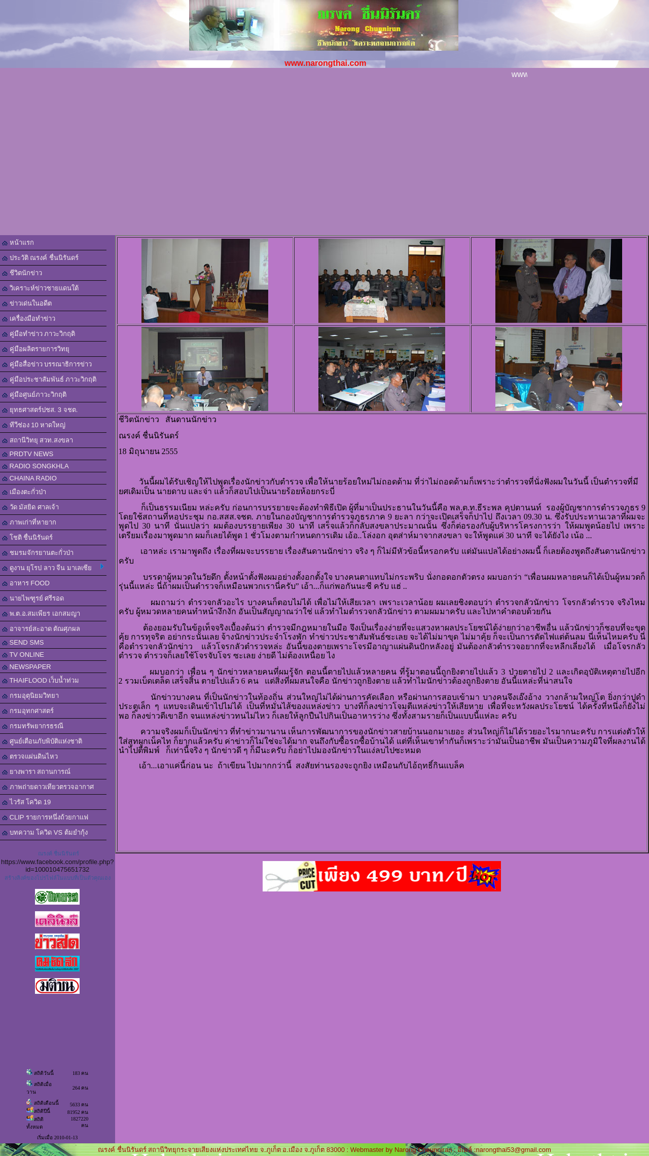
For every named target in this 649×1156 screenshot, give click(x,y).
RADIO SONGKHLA (35, 466)
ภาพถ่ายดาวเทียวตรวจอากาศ (48, 787)
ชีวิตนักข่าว (22, 273)
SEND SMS (23, 642)
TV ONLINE (23, 654)
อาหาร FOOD (26, 583)
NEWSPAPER (26, 666)
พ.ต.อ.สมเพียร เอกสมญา (41, 613)
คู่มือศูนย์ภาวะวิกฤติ (34, 394)
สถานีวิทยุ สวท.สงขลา (37, 440)
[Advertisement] (324, 159)
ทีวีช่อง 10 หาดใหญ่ (33, 425)
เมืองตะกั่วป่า (24, 492)
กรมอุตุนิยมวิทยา (30, 695)
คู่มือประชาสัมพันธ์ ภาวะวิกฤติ (49, 379)
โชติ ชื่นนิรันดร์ (27, 537)
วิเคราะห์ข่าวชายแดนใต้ (40, 288)
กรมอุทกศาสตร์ (28, 711)
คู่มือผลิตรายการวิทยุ (35, 349)
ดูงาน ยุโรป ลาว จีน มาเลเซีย (53, 568)
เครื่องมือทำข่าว (28, 318)
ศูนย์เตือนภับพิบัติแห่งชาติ (42, 741)
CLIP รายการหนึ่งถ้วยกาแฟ (45, 817)
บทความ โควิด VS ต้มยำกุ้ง (45, 832)
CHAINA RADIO (29, 478)
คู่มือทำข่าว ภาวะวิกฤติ (38, 334)
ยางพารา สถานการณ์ (36, 771)
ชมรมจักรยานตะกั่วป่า (38, 552)
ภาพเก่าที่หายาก (29, 522)
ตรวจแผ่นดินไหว (30, 756)
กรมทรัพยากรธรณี (32, 726)
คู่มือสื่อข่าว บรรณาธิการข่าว (47, 364)
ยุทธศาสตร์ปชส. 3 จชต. (40, 410)
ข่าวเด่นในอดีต (27, 303)
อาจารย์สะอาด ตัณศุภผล (41, 628)
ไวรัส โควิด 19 (26, 802)
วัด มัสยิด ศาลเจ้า (30, 507)
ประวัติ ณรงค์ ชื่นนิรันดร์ (40, 258)
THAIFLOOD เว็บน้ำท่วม (40, 680)
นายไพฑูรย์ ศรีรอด (33, 598)
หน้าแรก (18, 242)
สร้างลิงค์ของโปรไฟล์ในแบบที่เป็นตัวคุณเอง (58, 878)
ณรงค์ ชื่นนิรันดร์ (58, 853)
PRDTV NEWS (27, 454)
